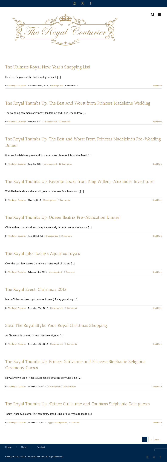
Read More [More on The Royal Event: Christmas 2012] (157, 308)
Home (8, 447)
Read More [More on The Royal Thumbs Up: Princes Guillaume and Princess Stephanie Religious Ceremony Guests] (157, 386)
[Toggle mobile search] (152, 14)
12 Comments (65, 164)
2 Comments (66, 236)
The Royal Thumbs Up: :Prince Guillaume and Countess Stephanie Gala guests (77, 403)
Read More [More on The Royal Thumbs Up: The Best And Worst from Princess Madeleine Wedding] (157, 121)
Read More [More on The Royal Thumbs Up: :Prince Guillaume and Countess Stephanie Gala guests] (157, 422)
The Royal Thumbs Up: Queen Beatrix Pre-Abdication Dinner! (63, 217)
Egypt (50, 422)
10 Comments (69, 386)
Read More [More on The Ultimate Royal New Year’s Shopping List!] (157, 85)
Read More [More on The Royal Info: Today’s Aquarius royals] (157, 272)
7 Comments (64, 200)
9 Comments (64, 121)
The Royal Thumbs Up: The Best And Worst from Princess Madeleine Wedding (77, 103)
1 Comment (69, 272)
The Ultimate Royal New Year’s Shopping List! (47, 67)
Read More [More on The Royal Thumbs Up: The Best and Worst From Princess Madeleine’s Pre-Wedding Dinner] (157, 164)
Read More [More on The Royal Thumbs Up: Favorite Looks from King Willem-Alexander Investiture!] (157, 200)
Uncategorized (56, 85)
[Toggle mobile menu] (160, 14)
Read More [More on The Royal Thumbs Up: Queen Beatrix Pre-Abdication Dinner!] (157, 236)
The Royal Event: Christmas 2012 (36, 289)
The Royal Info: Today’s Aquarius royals (42, 253)
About (24, 447)
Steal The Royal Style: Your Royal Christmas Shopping (56, 325)
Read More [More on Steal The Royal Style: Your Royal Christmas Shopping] (157, 344)
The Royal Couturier (17, 85)
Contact (41, 447)
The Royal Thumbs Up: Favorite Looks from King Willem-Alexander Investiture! (80, 181)
